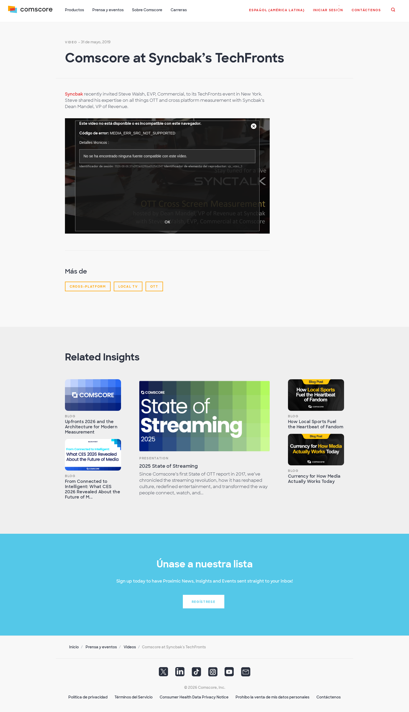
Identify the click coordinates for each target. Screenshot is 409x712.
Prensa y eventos (101, 646)
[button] (277, 13)
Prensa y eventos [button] (108, 10)
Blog (70, 416)
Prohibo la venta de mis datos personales (272, 696)
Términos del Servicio (134, 696)
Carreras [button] (179, 10)
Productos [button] (74, 10)
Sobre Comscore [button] (147, 10)
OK (167, 221)
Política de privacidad (87, 696)
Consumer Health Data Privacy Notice (194, 696)
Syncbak (74, 93)
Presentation (154, 458)
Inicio (74, 646)
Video (71, 42)
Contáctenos (328, 696)
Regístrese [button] (203, 601)
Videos (130, 646)
